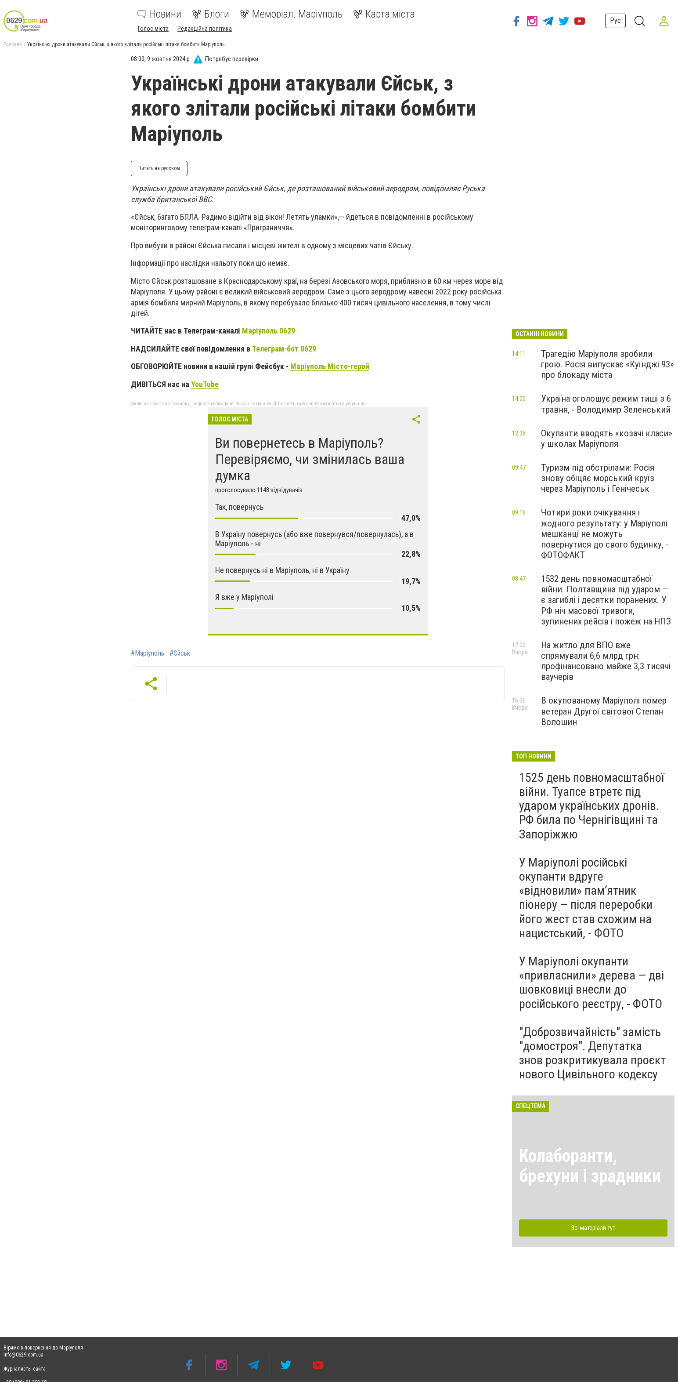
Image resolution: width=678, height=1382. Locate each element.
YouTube (205, 384)
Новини (159, 14)
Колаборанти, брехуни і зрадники (590, 1166)
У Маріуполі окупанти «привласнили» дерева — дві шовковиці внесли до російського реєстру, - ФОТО (591, 982)
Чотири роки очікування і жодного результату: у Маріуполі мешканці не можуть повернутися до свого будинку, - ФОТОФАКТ (604, 533)
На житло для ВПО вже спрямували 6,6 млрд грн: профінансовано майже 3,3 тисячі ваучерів (606, 661)
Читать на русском (159, 168)
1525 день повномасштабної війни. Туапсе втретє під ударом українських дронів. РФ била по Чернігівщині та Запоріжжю (591, 806)
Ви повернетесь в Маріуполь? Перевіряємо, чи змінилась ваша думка (309, 459)
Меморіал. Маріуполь (291, 14)
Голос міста (153, 28)
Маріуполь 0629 (268, 330)
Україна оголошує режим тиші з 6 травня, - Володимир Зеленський (606, 403)
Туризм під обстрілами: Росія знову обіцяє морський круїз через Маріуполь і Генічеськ (597, 478)
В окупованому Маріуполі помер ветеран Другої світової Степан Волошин (604, 711)
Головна (13, 44)
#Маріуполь (147, 653)
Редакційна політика (204, 28)
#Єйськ (180, 653)
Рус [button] (614, 20)
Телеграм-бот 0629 (284, 348)
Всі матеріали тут (593, 1227)
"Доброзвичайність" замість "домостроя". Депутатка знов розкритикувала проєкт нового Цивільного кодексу (592, 1053)
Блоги (210, 14)
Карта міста (384, 14)
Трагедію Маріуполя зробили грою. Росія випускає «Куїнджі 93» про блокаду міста (607, 364)
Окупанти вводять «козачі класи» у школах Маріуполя (606, 438)
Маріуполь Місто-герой (329, 366)
